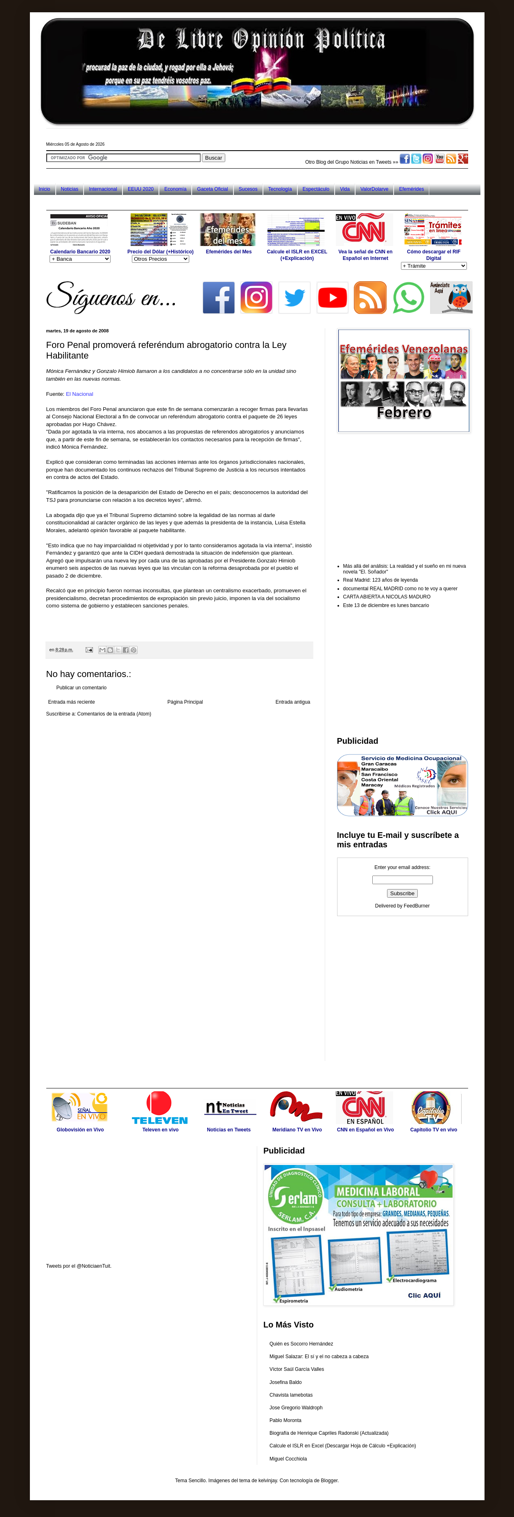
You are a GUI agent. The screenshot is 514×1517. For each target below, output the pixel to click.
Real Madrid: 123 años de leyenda (380, 580)
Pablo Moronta (285, 1420)
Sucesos (248, 189)
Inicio (44, 189)
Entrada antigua (293, 702)
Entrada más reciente (71, 702)
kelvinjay (267, 1480)
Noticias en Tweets (371, 162)
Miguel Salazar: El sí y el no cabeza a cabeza (319, 1356)
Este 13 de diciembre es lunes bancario (386, 605)
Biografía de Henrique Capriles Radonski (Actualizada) (329, 1433)
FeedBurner (417, 906)
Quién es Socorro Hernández (301, 1344)
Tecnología (280, 189)
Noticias (70, 189)
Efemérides (411, 189)
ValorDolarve (374, 189)
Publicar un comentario (82, 688)
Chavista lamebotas (290, 1395)
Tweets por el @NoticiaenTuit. (79, 1266)
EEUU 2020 (141, 189)
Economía (175, 189)
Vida (345, 189)
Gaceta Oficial (212, 189)
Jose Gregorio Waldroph (296, 1408)
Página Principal (185, 702)
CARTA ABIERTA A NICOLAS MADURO (387, 597)
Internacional (103, 189)
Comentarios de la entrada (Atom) (114, 714)
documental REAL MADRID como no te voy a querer (400, 588)
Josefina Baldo (285, 1382)
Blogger (329, 1480)
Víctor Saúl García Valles (296, 1369)
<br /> (142, 628)
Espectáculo (316, 189)
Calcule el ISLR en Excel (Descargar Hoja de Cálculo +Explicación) (342, 1446)
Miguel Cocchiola (288, 1459)
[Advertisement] (195, 202)
